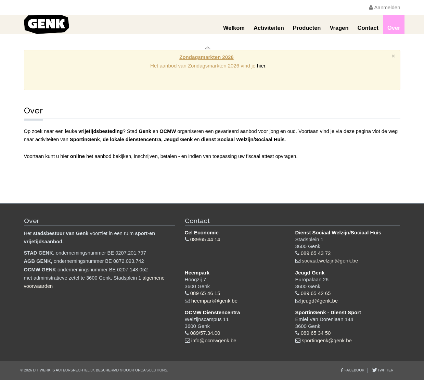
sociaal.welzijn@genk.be (330, 260)
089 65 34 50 (316, 333)
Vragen (339, 28)
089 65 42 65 (316, 293)
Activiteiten (269, 28)
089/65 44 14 (205, 239)
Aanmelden (384, 7)
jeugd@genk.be (320, 301)
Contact (367, 28)
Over (393, 28)
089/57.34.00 (205, 333)
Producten (307, 28)
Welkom (234, 28)
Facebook (354, 370)
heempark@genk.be (214, 301)
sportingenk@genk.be (327, 340)
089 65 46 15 (205, 293)
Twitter (384, 370)
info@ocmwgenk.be (213, 340)
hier (261, 66)
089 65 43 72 (316, 253)
